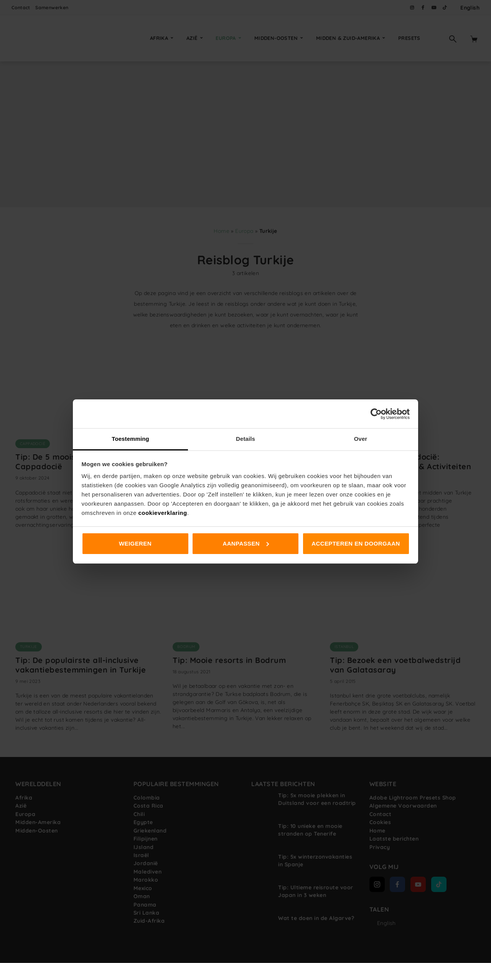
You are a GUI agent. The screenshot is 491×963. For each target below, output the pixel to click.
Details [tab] (245, 438)
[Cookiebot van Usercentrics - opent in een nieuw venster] (376, 414)
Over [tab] (360, 438)
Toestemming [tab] (130, 438)
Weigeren (135, 543)
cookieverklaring (162, 513)
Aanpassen (245, 543)
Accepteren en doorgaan (355, 543)
